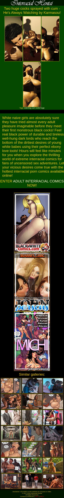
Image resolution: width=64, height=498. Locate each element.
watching (27, 108)
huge (43, 108)
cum (33, 108)
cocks (38, 108)
